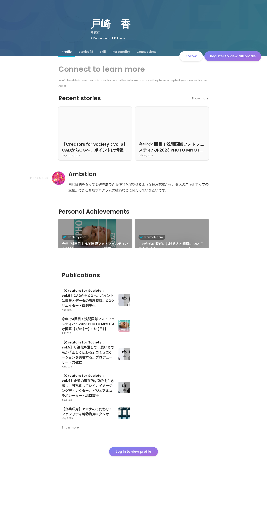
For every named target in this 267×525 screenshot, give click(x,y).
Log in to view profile (133, 494)
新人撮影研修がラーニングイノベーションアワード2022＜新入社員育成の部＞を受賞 (95, 279)
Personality (121, 52)
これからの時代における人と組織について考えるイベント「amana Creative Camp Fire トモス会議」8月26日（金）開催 (171, 246)
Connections (146, 52)
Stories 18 (85, 52)
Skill (103, 52)
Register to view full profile (233, 56)
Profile (67, 52)
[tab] (66, 52)
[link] (95, 239)
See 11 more (172, 274)
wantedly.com (76, 237)
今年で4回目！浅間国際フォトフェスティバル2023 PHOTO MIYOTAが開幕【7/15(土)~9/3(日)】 (95, 246)
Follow (191, 56)
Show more (200, 98)
